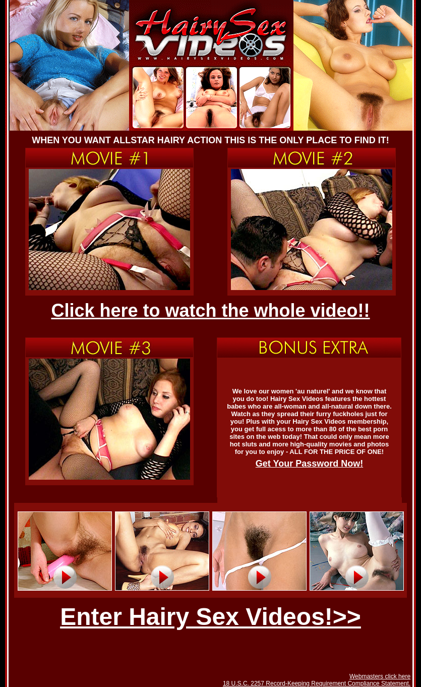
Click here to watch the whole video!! (210, 310)
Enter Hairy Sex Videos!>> (210, 616)
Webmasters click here (379, 676)
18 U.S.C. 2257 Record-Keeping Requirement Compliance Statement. (316, 683)
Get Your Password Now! (309, 464)
